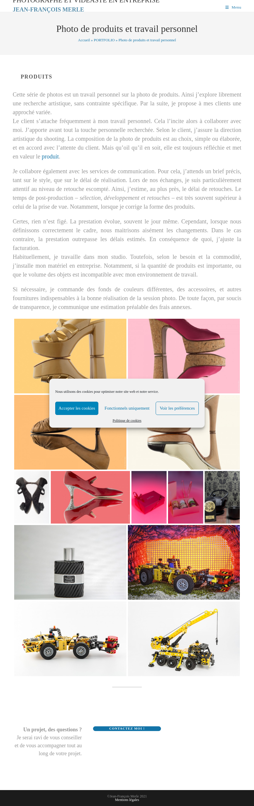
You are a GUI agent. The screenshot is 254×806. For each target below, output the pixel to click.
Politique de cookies (127, 420)
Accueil (84, 40)
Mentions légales (127, 800)
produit (50, 156)
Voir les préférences (177, 408)
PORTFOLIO (104, 40)
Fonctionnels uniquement (127, 408)
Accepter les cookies (76, 408)
